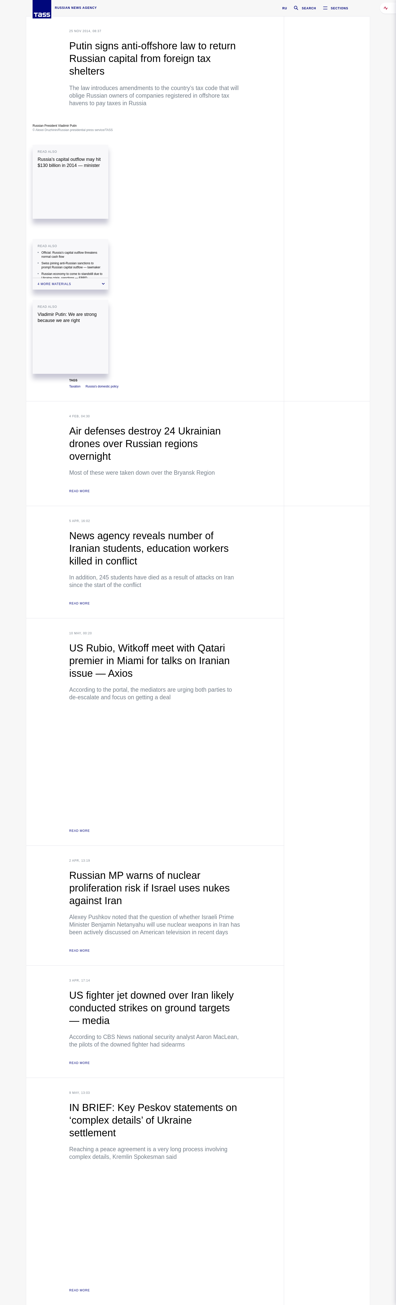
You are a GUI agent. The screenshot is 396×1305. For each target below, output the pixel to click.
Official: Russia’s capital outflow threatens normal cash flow (69, 254)
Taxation (75, 386)
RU (284, 8)
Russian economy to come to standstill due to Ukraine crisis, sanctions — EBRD (71, 276)
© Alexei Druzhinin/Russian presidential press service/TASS (73, 130)
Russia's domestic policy (102, 386)
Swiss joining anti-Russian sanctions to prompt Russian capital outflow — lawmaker (70, 265)
